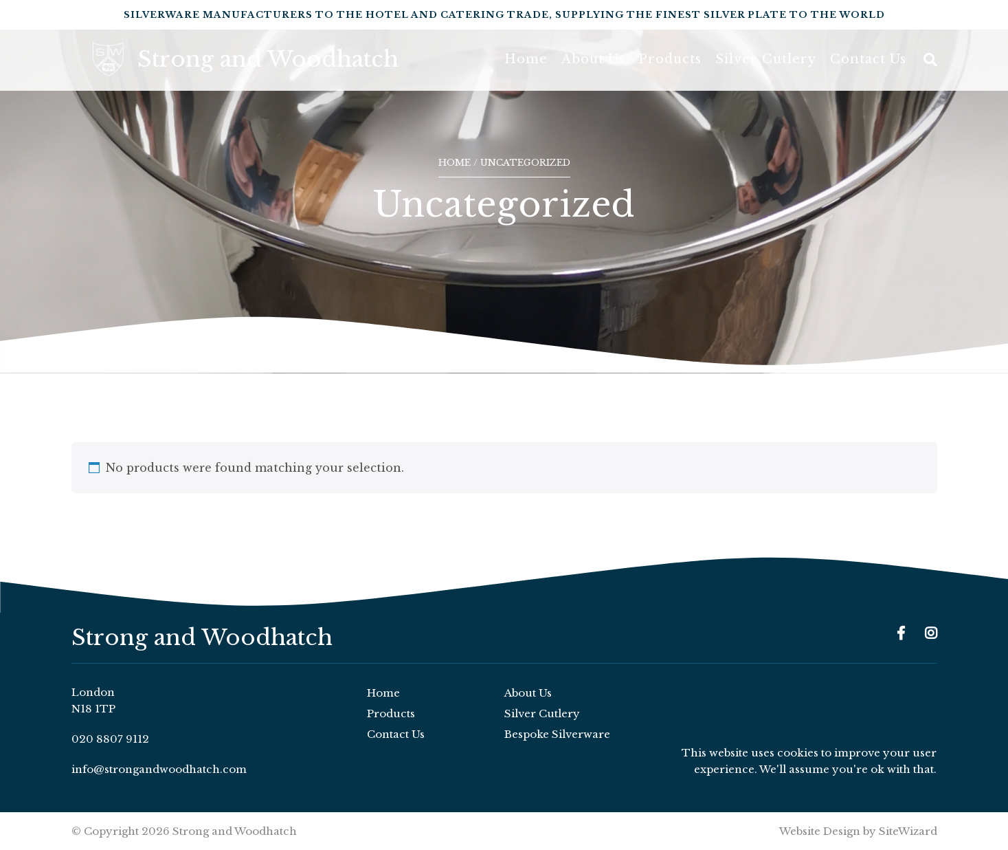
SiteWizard (908, 831)
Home (526, 68)
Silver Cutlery (765, 68)
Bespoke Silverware (557, 734)
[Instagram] (931, 633)
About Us (593, 68)
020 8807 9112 (110, 738)
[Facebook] (900, 633)
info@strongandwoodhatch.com (159, 769)
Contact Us (868, 68)
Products (670, 68)
